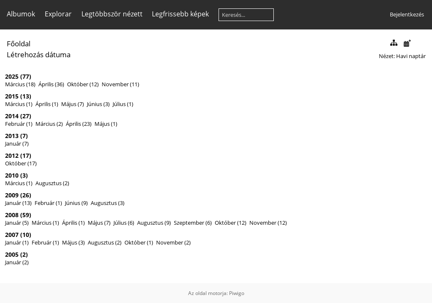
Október (77, 84)
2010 (12, 175)
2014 (12, 116)
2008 (12, 215)
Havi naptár (411, 56)
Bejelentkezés (407, 14)
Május (68, 104)
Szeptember (189, 222)
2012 (12, 155)
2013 (12, 136)
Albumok (21, 14)
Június (94, 104)
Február (15, 124)
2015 (12, 96)
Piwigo (236, 293)
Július (119, 104)
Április (46, 84)
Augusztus (48, 183)
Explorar (58, 14)
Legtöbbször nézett (112, 14)
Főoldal (18, 43)
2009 (12, 195)
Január (13, 143)
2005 (12, 254)
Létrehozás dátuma (38, 54)
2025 (12, 76)
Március (15, 84)
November (115, 84)
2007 (12, 235)
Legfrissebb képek (180, 14)
